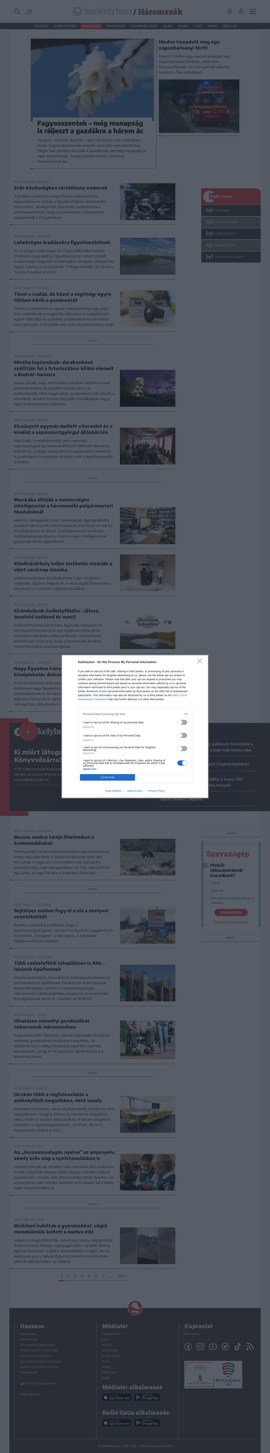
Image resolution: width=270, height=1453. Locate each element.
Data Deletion (113, 790)
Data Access (134, 790)
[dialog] (135, 726)
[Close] (200, 662)
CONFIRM (107, 777)
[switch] (182, 722)
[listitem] (135, 714)
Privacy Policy (156, 790)
